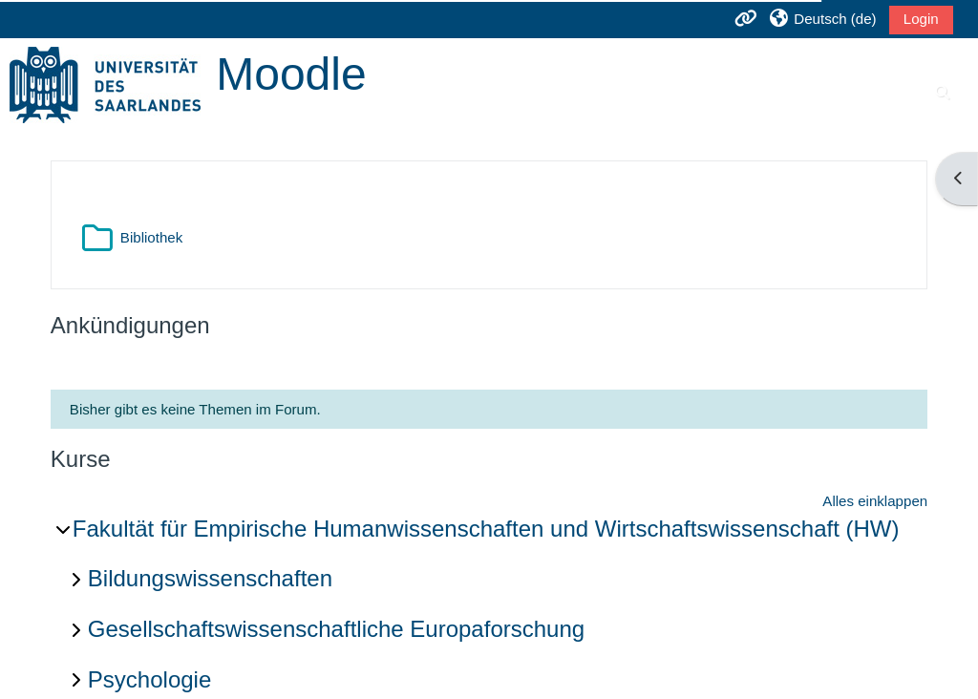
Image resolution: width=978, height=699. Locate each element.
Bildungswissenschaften (210, 578)
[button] (822, 18)
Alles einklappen (874, 501)
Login (921, 19)
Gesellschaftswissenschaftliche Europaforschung (336, 629)
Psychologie (149, 679)
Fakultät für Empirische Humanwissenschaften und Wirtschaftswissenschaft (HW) (486, 528)
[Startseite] (105, 83)
